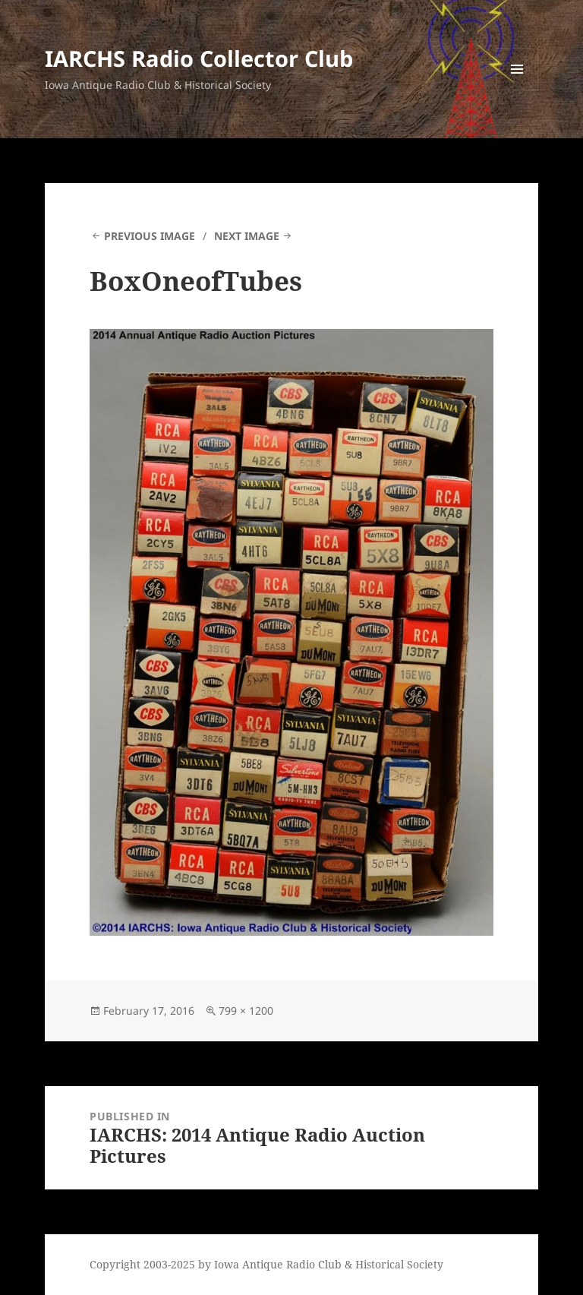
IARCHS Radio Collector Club (199, 58)
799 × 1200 (246, 1010)
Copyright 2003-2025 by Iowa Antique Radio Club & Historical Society (266, 1264)
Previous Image (149, 236)
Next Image (246, 236)
